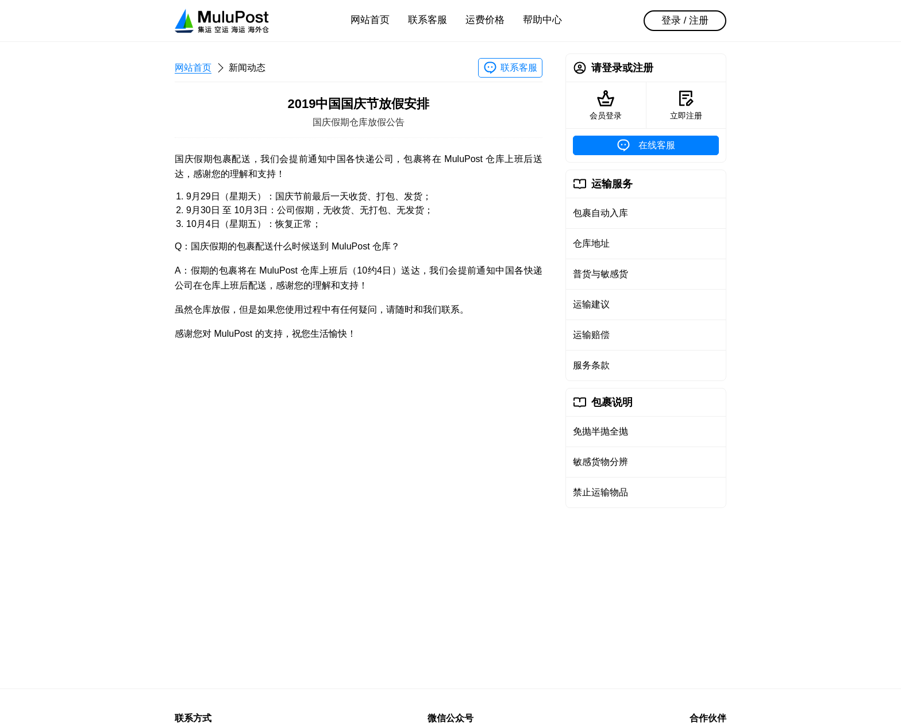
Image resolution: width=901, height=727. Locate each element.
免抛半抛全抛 (600, 431)
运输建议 (591, 304)
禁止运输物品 (600, 492)
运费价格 (485, 19)
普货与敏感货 (600, 274)
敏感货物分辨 (600, 462)
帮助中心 (542, 19)
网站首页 (370, 19)
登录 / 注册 (685, 20)
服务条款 (591, 365)
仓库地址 (591, 243)
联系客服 (427, 19)
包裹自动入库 (600, 213)
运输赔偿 (591, 335)
